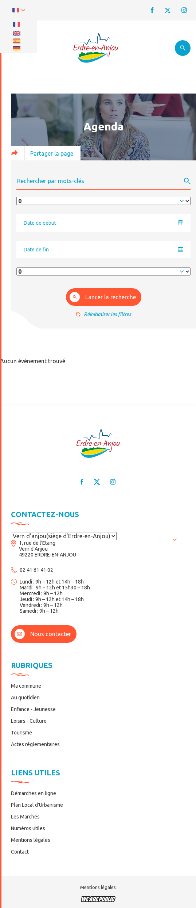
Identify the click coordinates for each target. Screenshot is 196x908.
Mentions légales (30, 840)
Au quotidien (25, 697)
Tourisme (21, 733)
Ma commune (26, 686)
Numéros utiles (28, 828)
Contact (20, 852)
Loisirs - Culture (29, 721)
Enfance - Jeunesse (33, 709)
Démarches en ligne (33, 793)
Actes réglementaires (35, 744)
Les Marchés (25, 817)
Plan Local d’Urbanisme (37, 805)
